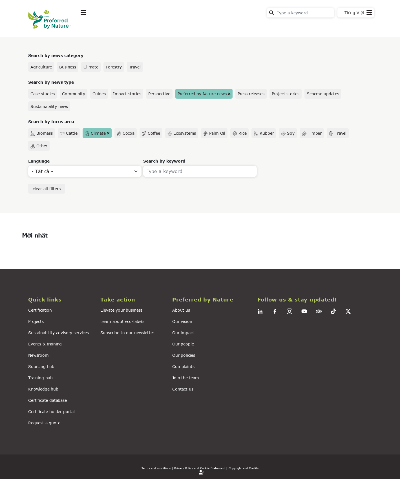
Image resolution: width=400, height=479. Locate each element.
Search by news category (55, 55)
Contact (363, 25)
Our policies (183, 355)
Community (73, 93)
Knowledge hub (43, 389)
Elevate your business (121, 310)
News (154, 26)
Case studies (42, 93)
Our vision (182, 321)
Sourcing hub (41, 366)
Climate (90, 67)
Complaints (183, 366)
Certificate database (47, 400)
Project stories (286, 93)
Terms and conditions (156, 468)
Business (67, 67)
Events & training (45, 343)
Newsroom (38, 355)
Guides (99, 93)
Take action (122, 26)
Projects (36, 321)
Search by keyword (164, 161)
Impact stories (127, 93)
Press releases (251, 93)
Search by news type (51, 82)
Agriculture (41, 67)
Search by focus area (51, 121)
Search (271, 12)
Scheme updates (323, 93)
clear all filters (47, 188)
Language (39, 161)
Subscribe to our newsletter (127, 332)
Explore (89, 26)
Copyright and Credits (243, 468)
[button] (61, 299)
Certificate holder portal (51, 411)
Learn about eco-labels (122, 321)
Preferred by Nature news (202, 93)
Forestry (114, 67)
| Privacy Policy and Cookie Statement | (199, 468)
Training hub (40, 377)
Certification (40, 310)
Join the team (185, 377)
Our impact (183, 332)
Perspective (159, 93)
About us (181, 310)
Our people (183, 343)
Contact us (182, 389)
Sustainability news (49, 106)
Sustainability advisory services (58, 332)
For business (186, 26)
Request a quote (44, 422)
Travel (135, 67)
